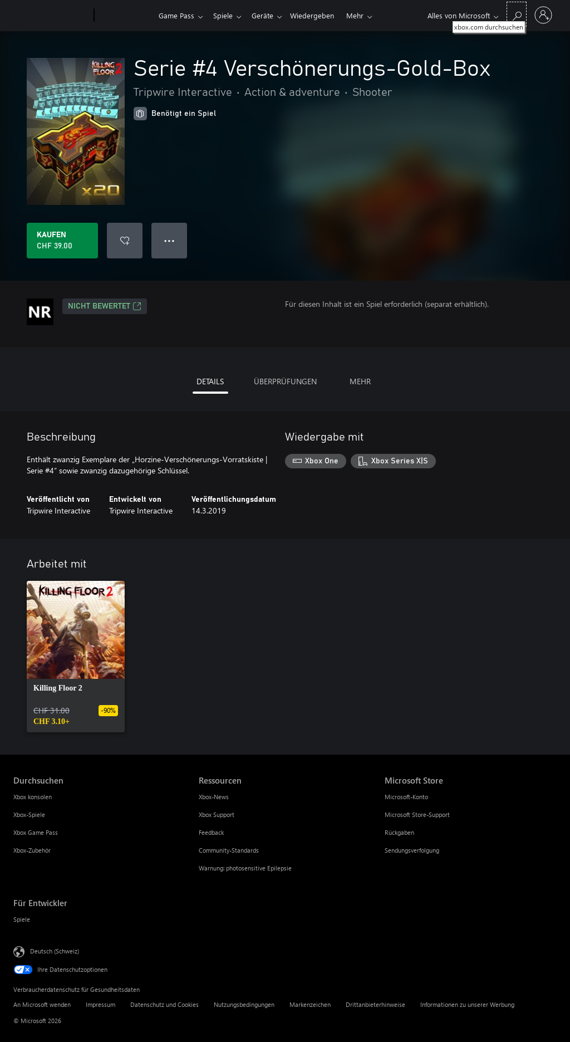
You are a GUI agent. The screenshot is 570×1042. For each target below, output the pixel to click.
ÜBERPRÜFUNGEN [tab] (285, 381)
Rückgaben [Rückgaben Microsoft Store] (399, 832)
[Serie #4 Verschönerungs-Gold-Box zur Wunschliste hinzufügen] (124, 240)
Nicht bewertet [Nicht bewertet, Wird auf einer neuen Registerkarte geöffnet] (104, 306)
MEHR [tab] (360, 381)
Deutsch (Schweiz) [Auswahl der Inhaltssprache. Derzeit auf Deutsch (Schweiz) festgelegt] (54, 951)
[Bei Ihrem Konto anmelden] (543, 15)
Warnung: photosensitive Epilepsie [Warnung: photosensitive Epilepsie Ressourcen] (245, 868)
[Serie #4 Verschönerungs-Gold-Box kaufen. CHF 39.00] (62, 240)
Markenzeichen (310, 1004)
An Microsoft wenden (42, 1004)
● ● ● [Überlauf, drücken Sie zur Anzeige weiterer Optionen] (169, 240)
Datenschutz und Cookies (164, 1004)
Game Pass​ (176, 15)
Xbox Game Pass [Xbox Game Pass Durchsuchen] (35, 832)
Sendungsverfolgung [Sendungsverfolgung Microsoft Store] (412, 850)
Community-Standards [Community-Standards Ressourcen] (229, 850)
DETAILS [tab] (210, 381)
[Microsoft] (51, 16)
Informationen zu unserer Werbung (467, 1004)
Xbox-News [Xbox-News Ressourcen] (214, 796)
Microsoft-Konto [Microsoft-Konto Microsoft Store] (406, 796)
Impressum (100, 1004)
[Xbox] (125, 16)
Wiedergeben (319, 15)
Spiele (225, 15)
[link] (76, 656)
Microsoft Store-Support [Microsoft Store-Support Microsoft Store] (417, 814)
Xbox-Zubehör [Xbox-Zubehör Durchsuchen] (32, 850)
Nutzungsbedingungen (244, 1004)
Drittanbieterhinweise (375, 1004)
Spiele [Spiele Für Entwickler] (21, 919)
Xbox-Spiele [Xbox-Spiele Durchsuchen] (29, 814)
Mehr (363, 15)
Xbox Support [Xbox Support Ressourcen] (216, 814)
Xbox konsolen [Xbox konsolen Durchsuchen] (32, 796)
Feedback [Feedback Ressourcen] (211, 832)
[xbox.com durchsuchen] (517, 14)
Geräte (267, 15)
